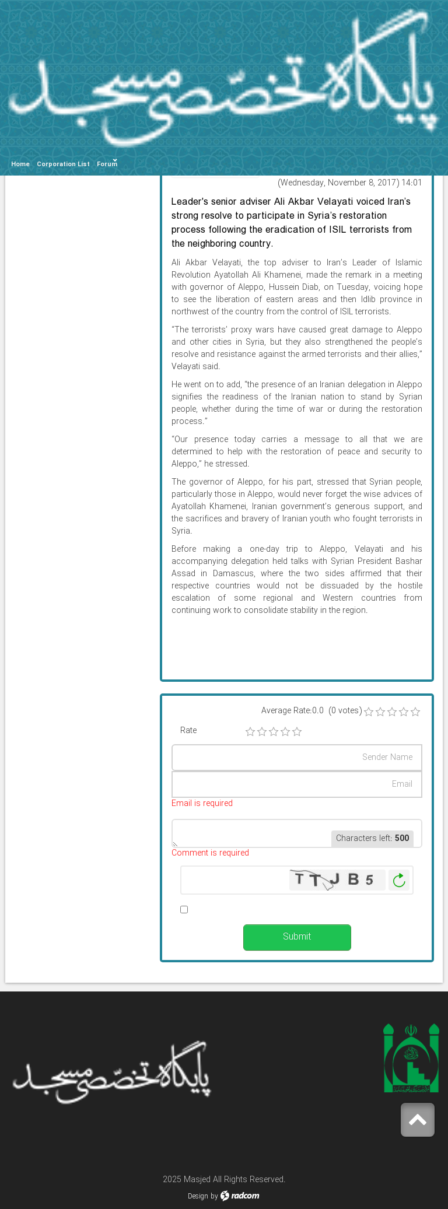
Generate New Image (399, 880)
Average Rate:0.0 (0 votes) (311, 711)
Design (198, 1196)
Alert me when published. (238, 909)
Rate (188, 731)
